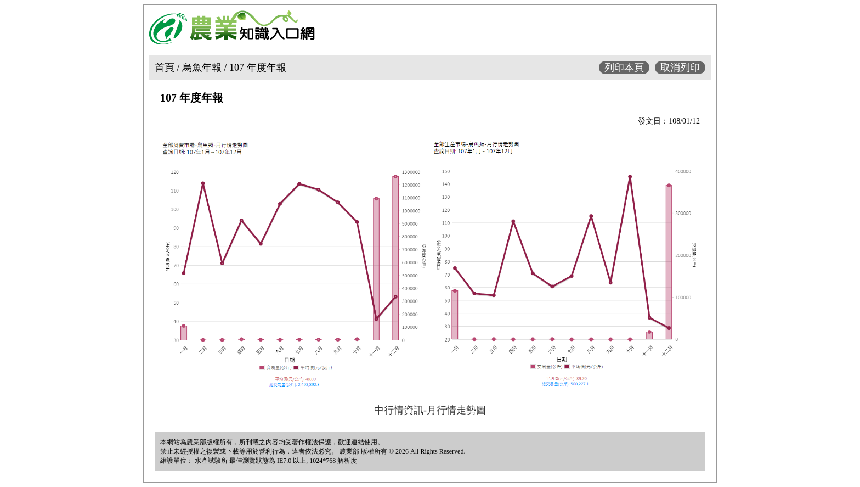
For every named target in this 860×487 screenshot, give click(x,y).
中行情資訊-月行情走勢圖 (430, 410)
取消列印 (680, 67)
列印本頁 (624, 67)
